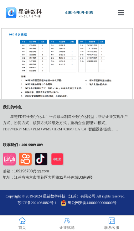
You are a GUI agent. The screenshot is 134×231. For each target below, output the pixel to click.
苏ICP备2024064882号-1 (37, 203)
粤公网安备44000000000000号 (88, 203)
